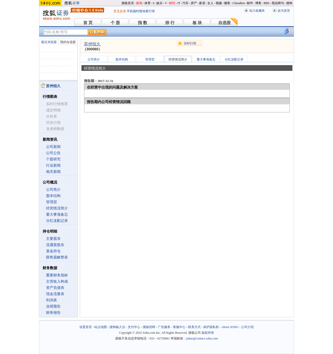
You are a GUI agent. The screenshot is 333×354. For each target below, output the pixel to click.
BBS (267, 3)
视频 (219, 3)
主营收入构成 (57, 281)
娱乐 (159, 3)
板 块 (197, 23)
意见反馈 (119, 11)
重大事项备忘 (57, 214)
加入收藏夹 (257, 10)
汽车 (185, 3)
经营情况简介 (57, 208)
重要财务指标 (57, 275)
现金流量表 (55, 294)
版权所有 (208, 333)
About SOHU (230, 327)
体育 (147, 3)
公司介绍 (247, 327)
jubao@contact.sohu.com (202, 338)
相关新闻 (53, 172)
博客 (258, 3)
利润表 (51, 300)
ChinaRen (238, 3)
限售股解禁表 (57, 257)
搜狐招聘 (149, 327)
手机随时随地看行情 (141, 11)
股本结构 (53, 196)
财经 (172, 3)
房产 (194, 3)
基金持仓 (53, 251)
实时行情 (190, 43)
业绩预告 (53, 306)
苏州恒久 (92, 44)
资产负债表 (55, 288)
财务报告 (53, 313)
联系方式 (194, 327)
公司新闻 (53, 147)
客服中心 (179, 327)
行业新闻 (53, 165)
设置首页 (85, 327)
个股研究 (53, 159)
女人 (210, 3)
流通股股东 (55, 245)
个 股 (115, 23)
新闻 (139, 3)
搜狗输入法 (117, 327)
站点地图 (100, 327)
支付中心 (134, 327)
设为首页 (284, 10)
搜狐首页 (127, 3)
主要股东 (53, 239)
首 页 (88, 23)
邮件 (250, 3)
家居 (202, 3)
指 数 (142, 23)
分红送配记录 (57, 221)
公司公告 (53, 153)
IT (178, 3)
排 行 (170, 23)
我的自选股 (68, 42)
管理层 (51, 202)
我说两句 (278, 3)
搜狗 (289, 3)
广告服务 (164, 327)
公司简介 (53, 190)
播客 (227, 3)
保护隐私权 (211, 327)
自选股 (224, 23)
